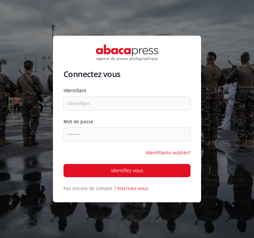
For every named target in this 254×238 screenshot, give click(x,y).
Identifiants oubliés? (168, 152)
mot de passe (78, 121)
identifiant (75, 90)
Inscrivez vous (132, 188)
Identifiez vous (127, 170)
